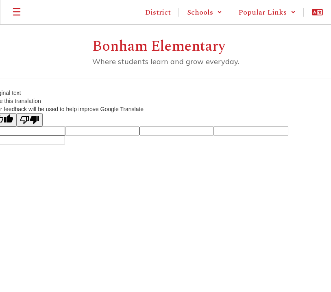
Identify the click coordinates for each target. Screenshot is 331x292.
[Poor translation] (30, 120)
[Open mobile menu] (16, 12)
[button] (204, 12)
